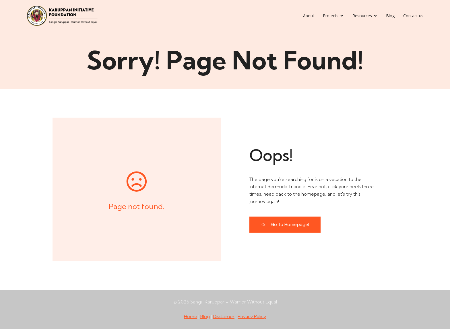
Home (190, 316)
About (308, 15)
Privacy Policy (252, 316)
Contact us (413, 15)
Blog (390, 15)
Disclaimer (223, 316)
